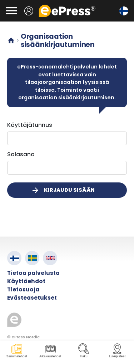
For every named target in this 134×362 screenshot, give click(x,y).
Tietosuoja (23, 289)
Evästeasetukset (32, 297)
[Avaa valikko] (11, 10)
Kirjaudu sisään (63, 190)
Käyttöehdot (26, 281)
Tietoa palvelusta (33, 273)
